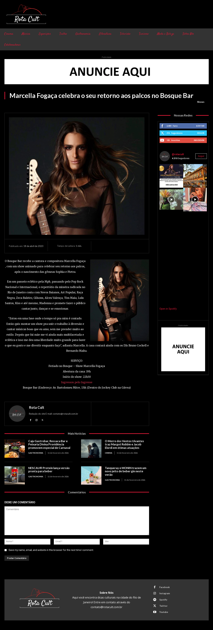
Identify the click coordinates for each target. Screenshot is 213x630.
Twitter (164, 606)
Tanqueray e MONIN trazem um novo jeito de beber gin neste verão (126, 471)
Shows (200, 102)
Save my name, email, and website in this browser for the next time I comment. (51, 550)
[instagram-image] (171, 176)
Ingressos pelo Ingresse (76, 382)
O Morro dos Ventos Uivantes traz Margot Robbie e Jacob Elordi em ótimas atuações (125, 444)
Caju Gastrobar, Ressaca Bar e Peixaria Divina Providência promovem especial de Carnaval (49, 444)
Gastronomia (35, 453)
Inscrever (199, 140)
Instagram (165, 593)
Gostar (200, 125)
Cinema (108, 453)
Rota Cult (36, 407)
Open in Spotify (168, 308)
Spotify (163, 600)
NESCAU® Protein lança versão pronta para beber (49, 469)
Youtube (164, 613)
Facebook (165, 587)
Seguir (200, 133)
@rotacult (178, 154)
